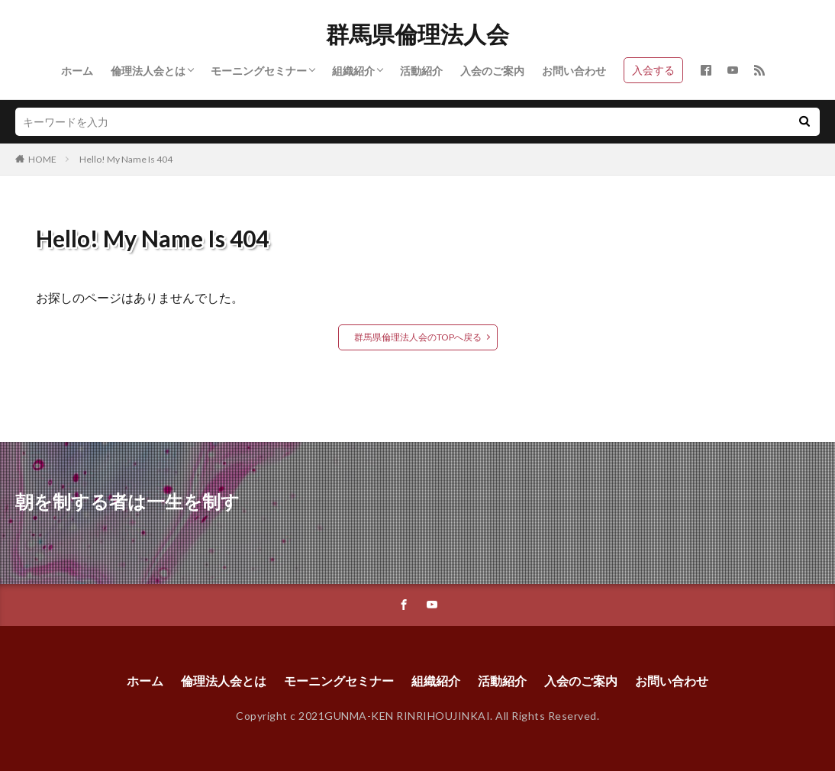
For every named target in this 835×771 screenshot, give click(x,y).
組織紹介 (353, 70)
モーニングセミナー (259, 70)
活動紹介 (421, 70)
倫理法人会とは (148, 70)
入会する (653, 69)
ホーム (77, 70)
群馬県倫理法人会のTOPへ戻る (418, 337)
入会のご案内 (492, 70)
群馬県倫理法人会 (417, 34)
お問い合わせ (574, 70)
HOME (42, 159)
